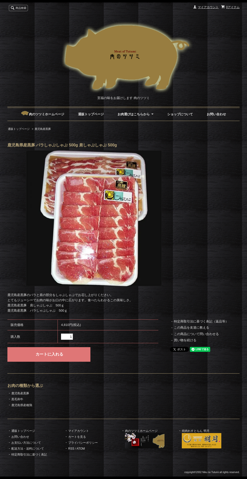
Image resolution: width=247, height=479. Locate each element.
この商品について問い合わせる (196, 334)
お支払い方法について (26, 442)
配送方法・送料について (27, 448)
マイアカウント (208, 7)
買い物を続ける (185, 340)
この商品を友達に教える (191, 327)
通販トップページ (91, 114)
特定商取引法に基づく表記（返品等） (201, 321)
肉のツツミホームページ (42, 114)
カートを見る (77, 437)
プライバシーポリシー (83, 442)
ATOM (81, 448)
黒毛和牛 (17, 399)
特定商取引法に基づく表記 (29, 454)
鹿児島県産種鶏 (21, 405)
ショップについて (180, 114)
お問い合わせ (216, 114)
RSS (71, 448)
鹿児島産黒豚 (43, 128)
